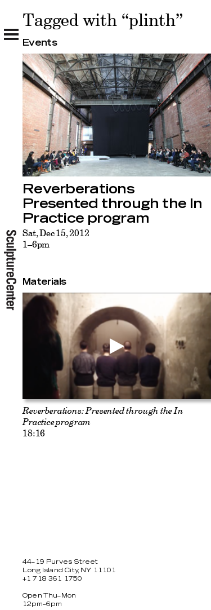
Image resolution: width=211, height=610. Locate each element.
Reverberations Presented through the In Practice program (113, 204)
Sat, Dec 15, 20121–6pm (56, 238)
